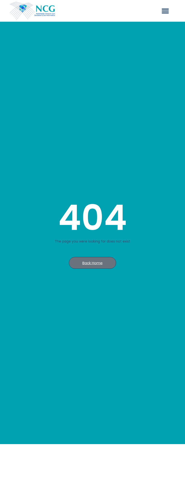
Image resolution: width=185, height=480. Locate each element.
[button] (165, 11)
